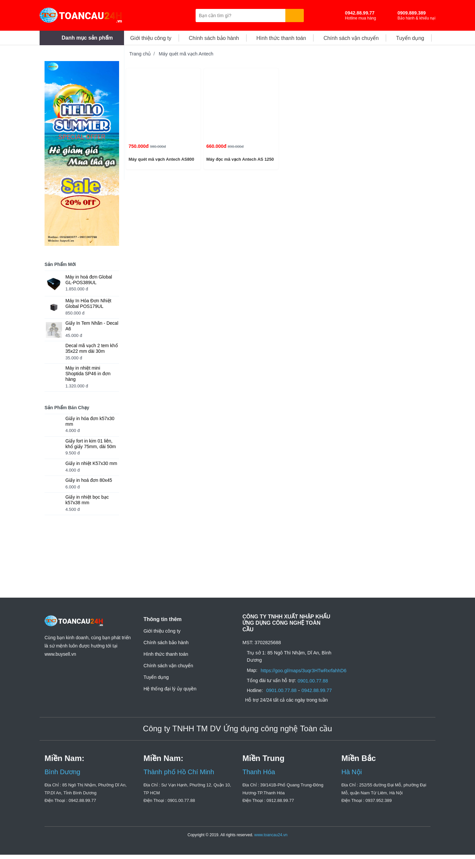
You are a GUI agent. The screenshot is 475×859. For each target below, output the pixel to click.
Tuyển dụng (156, 688)
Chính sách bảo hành (166, 653)
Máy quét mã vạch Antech (186, 53)
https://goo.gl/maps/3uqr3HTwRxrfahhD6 (304, 674)
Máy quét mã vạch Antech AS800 (161, 159)
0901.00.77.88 (315, 685)
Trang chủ (140, 53)
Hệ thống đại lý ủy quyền (169, 699)
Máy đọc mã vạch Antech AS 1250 (239, 159)
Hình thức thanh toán (165, 665)
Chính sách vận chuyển (168, 676)
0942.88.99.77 (318, 695)
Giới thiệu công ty (161, 641)
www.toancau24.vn (271, 839)
